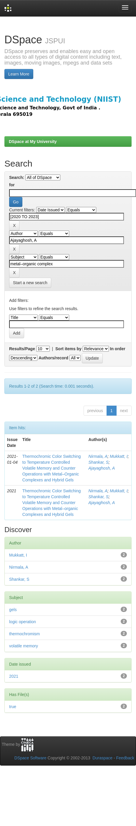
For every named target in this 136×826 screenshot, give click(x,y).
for (12, 184)
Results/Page (22, 348)
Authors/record (53, 358)
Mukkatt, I (119, 456)
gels (13, 609)
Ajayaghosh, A (101, 468)
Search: (16, 177)
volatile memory (23, 646)
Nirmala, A (97, 456)
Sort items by (68, 348)
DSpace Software (30, 758)
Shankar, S (98, 462)
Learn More (18, 74)
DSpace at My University (33, 141)
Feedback (125, 758)
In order (117, 348)
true (12, 706)
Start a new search (30, 282)
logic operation (22, 621)
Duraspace (102, 758)
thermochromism (24, 633)
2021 (13, 676)
